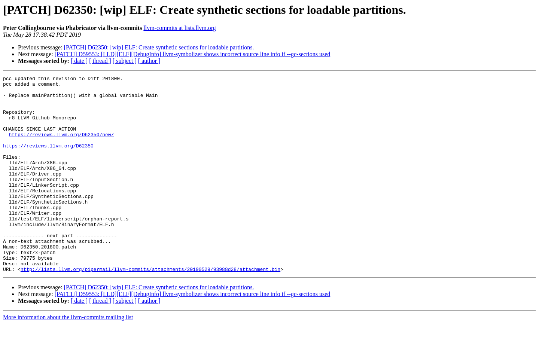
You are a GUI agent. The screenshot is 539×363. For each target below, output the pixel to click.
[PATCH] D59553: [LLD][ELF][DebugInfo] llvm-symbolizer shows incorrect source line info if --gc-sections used (193, 54)
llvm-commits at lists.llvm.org (179, 28)
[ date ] (79, 61)
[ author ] (149, 61)
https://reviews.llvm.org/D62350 (48, 160)
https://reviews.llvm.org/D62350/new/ (61, 146)
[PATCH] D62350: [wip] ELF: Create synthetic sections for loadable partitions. (159, 47)
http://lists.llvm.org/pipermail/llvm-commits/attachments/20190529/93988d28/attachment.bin (150, 308)
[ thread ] (100, 61)
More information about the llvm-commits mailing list (68, 356)
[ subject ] (125, 61)
